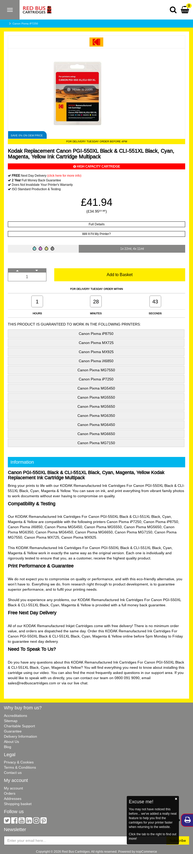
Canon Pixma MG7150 (96, 443)
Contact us (13, 772)
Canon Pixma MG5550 (96, 397)
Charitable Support (19, 726)
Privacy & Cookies (19, 762)
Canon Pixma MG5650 (96, 406)
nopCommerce (146, 851)
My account (13, 788)
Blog (7, 747)
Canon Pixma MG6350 (96, 415)
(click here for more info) (64, 175)
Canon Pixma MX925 (96, 352)
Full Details (97, 224)
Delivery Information (20, 736)
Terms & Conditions (20, 767)
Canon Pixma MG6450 (96, 425)
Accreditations (15, 715)
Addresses (12, 798)
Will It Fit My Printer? (96, 234)
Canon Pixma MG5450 (96, 388)
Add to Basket (119, 274)
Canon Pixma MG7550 (96, 370)
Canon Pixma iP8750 (96, 334)
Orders (9, 793)
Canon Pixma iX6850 (96, 361)
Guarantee (13, 731)
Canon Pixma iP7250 (25, 23)
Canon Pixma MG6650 (96, 434)
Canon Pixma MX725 (96, 343)
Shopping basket (18, 804)
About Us (11, 742)
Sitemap (10, 721)
